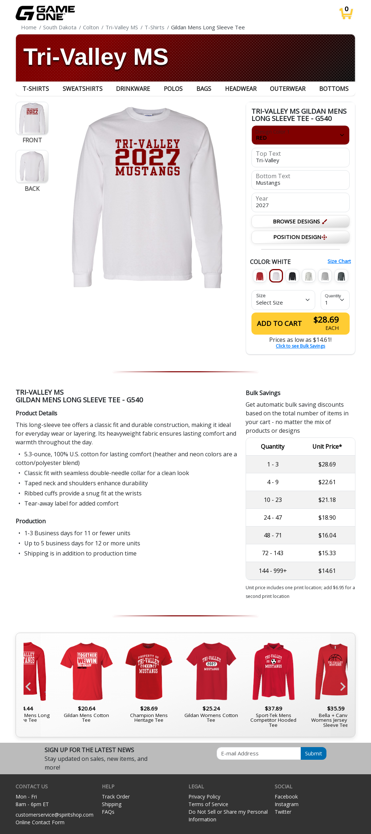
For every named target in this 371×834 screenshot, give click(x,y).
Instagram (287, 804)
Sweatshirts (83, 89)
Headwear (241, 89)
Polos (173, 89)
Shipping (111, 804)
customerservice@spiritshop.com (54, 814)
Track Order (116, 796)
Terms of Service (208, 804)
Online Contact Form (40, 822)
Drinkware (133, 89)
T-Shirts (35, 89)
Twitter (283, 811)
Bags (203, 89)
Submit (313, 753)
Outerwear (287, 89)
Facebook (286, 796)
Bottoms (334, 89)
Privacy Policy (204, 796)
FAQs (108, 811)
